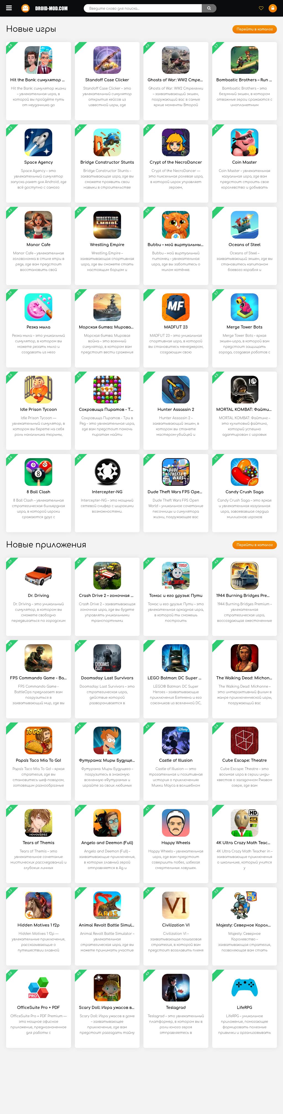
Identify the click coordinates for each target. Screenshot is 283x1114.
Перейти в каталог (255, 29)
